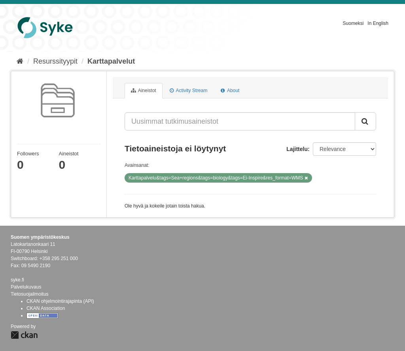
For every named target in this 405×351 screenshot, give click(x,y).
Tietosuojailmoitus (30, 294)
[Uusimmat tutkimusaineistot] (240, 121)
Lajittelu (297, 149)
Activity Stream (189, 90)
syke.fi (17, 280)
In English (377, 23)
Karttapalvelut (111, 61)
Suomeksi (353, 23)
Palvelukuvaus (26, 287)
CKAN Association (45, 308)
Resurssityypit (55, 61)
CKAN (24, 335)
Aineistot (143, 90)
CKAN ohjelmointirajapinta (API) (60, 301)
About (230, 90)
